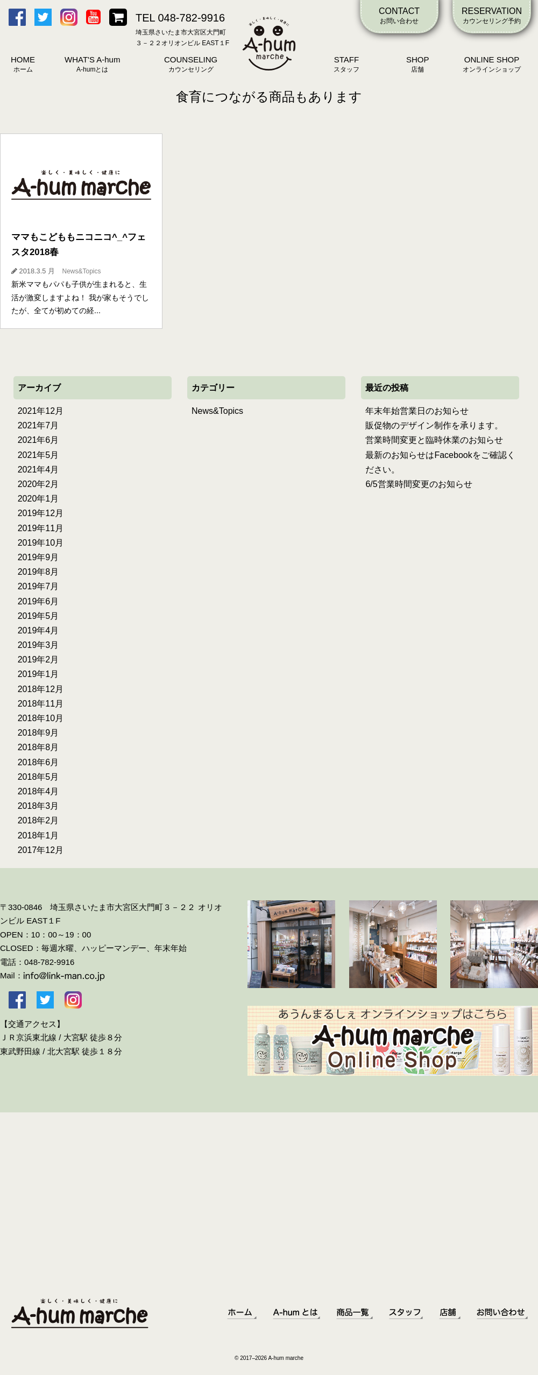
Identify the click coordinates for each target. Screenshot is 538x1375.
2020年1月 (38, 498)
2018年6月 (38, 762)
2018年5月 (38, 776)
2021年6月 (38, 440)
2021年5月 (38, 455)
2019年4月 (38, 630)
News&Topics (217, 410)
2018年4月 (38, 791)
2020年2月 (38, 484)
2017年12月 (40, 850)
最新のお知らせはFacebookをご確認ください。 (440, 462)
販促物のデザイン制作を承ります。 (434, 425)
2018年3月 (38, 805)
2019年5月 (38, 615)
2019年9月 (38, 557)
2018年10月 (40, 718)
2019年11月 (40, 528)
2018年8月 (38, 747)
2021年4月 (38, 469)
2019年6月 (38, 601)
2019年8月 (38, 571)
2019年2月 (38, 659)
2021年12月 (40, 410)
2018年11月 (40, 703)
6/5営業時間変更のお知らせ (418, 484)
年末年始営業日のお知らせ (417, 410)
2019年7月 (38, 586)
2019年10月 (40, 542)
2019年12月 (40, 513)
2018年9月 (38, 732)
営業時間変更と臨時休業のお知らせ (434, 440)
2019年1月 (38, 674)
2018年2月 (38, 820)
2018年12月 (40, 689)
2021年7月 (38, 425)
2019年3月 (38, 645)
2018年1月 (38, 835)
